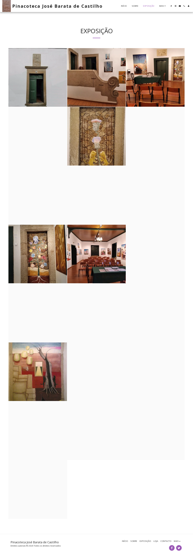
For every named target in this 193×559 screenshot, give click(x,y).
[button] (171, 6)
